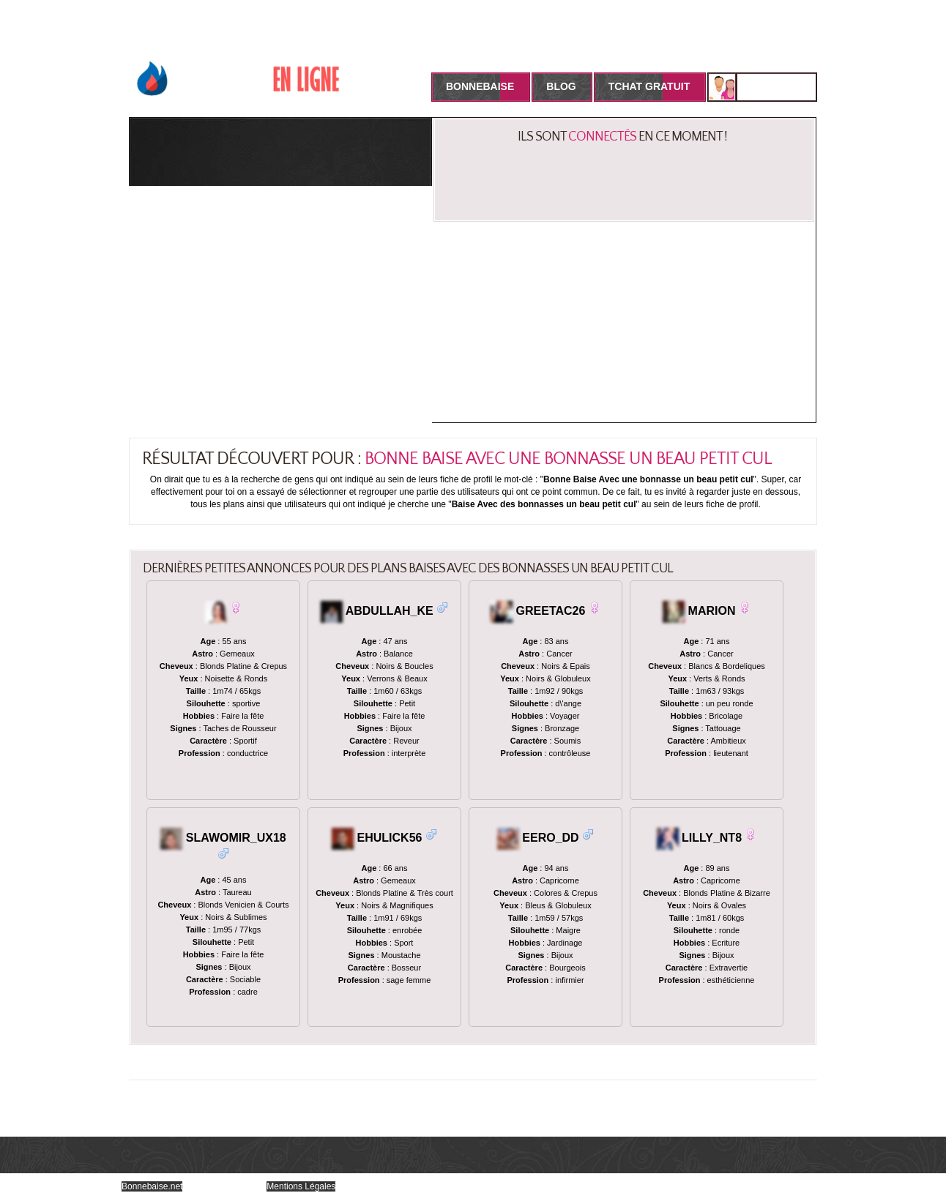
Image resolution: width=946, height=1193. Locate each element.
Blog (561, 86)
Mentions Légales (301, 1186)
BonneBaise (480, 86)
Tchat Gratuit (649, 86)
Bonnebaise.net (152, 1186)
